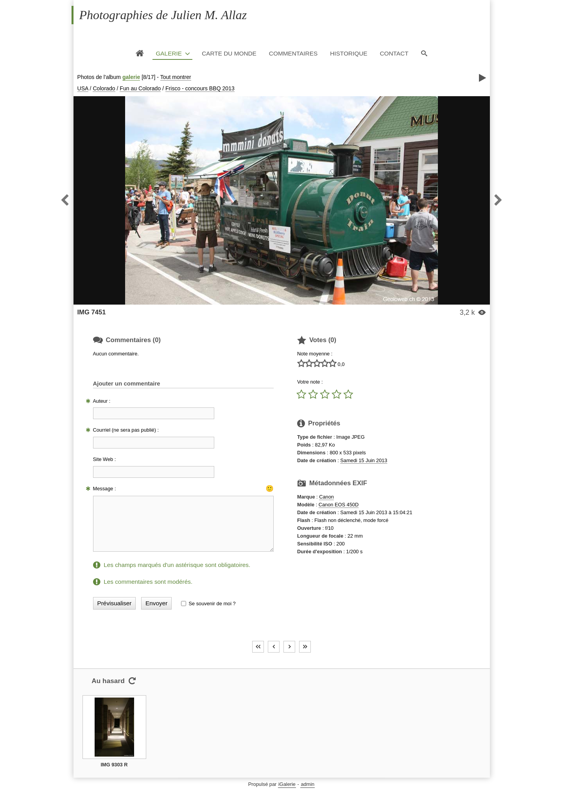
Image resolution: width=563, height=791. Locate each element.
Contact (394, 53)
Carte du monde (229, 53)
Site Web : (104, 459)
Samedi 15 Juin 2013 (363, 460)
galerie (131, 77)
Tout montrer (175, 77)
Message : (104, 488)
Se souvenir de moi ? (211, 603)
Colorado (104, 88)
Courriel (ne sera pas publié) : (126, 430)
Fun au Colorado (140, 88)
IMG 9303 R (114, 765)
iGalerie (287, 784)
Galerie (169, 53)
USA (82, 88)
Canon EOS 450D (339, 505)
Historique (348, 53)
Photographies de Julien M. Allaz (163, 15)
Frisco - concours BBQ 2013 (200, 88)
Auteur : (102, 401)
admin (307, 784)
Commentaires (293, 53)
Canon (326, 497)
